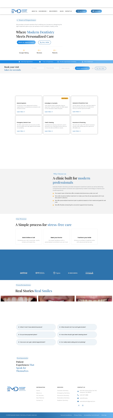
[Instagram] (82, 405)
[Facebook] (78, 405)
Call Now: (7, 4)
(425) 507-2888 (84, 395)
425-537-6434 (84, 398)
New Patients (53, 11)
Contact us (68, 11)
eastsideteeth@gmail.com (87, 401)
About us (34, 11)
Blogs (62, 11)
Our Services (43, 11)
